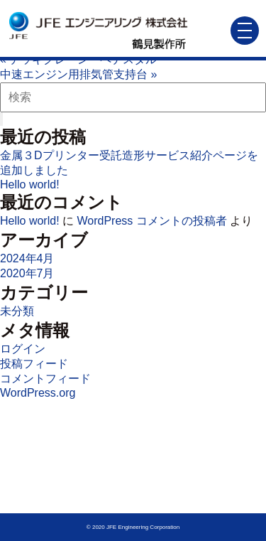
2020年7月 (27, 273)
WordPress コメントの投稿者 (151, 221)
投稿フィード (34, 364)
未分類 (17, 311)
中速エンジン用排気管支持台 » (78, 74)
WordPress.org (37, 393)
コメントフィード (45, 379)
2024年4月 (27, 258)
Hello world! (30, 184)
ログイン (22, 349)
